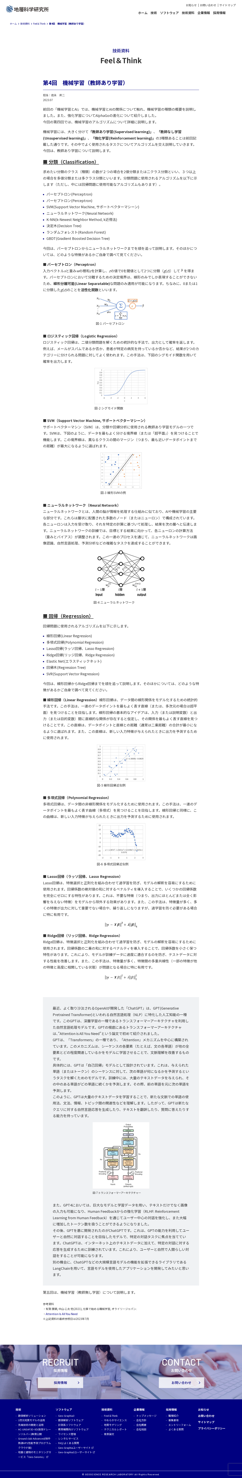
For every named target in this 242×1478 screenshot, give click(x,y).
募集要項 (173, 1420)
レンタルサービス (68, 1438)
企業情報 (204, 12)
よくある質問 (176, 1429)
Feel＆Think (111, 1415)
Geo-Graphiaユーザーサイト (74, 1448)
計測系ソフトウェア (69, 1425)
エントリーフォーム (179, 1425)
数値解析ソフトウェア (71, 1420)
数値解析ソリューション (32, 1415)
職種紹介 (173, 1415)
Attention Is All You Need (61, 1314)
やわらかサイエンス (115, 1420)
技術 (154, 12)
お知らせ (191, 5)
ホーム (143, 12)
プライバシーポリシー (211, 1428)
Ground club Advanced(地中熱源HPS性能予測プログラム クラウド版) (34, 1443)
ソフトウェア (169, 12)
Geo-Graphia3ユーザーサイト (75, 1452)
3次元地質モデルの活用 (31, 1420)
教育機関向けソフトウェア (73, 1429)
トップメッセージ (146, 1415)
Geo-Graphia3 (66, 1415)
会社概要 (141, 1425)
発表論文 (109, 1434)
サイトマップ (227, 5)
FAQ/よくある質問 (68, 1443)
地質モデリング (113, 1425)
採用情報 (219, 12)
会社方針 (141, 1420)
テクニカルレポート (115, 1429)
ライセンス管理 (67, 1434)
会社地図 (141, 1429)
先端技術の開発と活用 (31, 1425)
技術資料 (188, 12)
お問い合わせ (208, 5)
